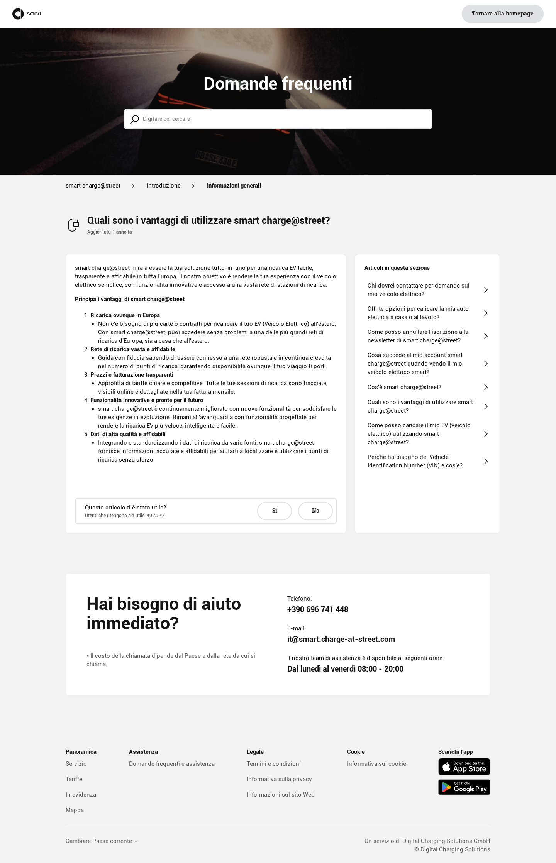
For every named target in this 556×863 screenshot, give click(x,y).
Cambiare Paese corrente (102, 841)
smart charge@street (93, 185)
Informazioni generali (234, 185)
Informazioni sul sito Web (281, 794)
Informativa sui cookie (376, 763)
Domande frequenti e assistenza (172, 763)
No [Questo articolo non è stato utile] (315, 511)
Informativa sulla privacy (279, 779)
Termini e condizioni (274, 763)
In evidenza (81, 794)
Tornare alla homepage (503, 14)
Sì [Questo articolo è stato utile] (274, 511)
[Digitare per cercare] (278, 119)
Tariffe (74, 779)
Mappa (75, 810)
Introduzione (164, 185)
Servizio (76, 763)
